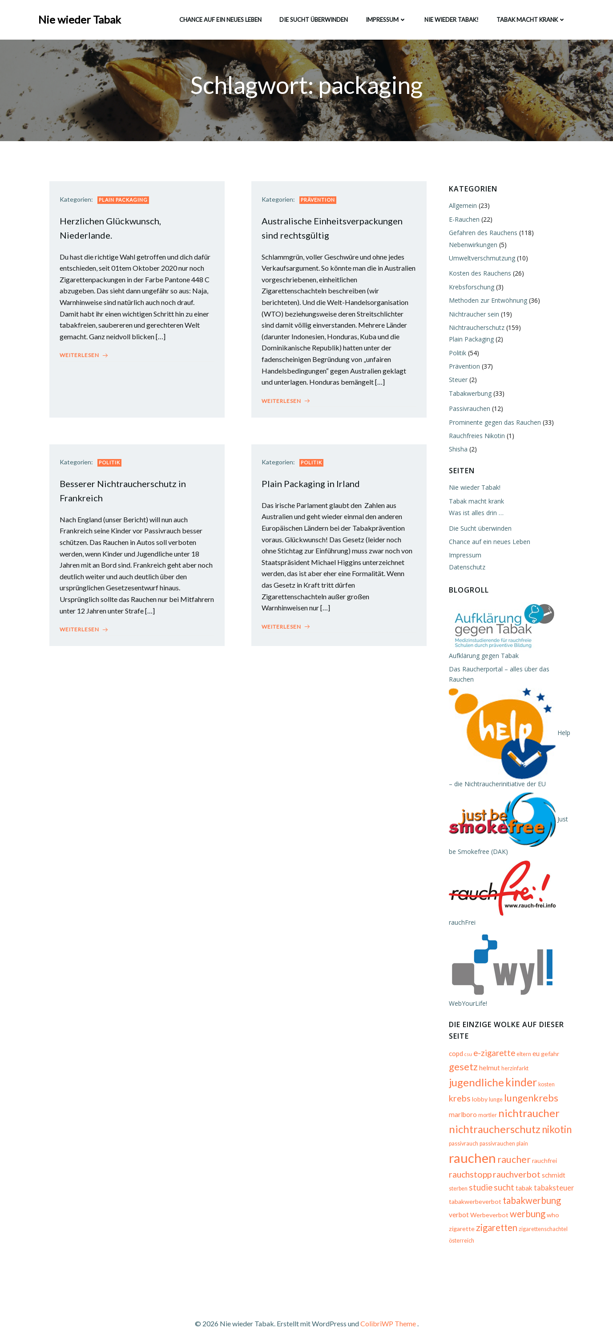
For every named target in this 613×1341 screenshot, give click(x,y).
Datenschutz (465, 568)
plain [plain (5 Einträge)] (520, 1141)
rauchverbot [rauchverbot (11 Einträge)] (471, 1168)
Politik (112, 470)
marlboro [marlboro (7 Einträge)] (549, 1090)
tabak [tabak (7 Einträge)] (477, 1182)
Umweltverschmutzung (480, 259)
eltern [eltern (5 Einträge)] (522, 1045)
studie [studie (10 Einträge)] (553, 1168)
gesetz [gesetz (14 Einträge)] (461, 1058)
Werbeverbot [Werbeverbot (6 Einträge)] (487, 1209)
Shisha (456, 450)
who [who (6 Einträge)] (551, 1209)
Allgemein (461, 207)
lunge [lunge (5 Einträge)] (471, 1090)
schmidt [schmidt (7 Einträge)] (508, 1169)
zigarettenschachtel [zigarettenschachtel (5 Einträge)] (541, 1222)
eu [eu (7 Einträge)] (534, 1044)
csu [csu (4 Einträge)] (466, 1045)
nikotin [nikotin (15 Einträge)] (555, 1120)
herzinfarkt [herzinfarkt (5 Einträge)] (513, 1059)
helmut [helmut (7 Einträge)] (487, 1059)
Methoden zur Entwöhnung (486, 301)
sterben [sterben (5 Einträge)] (530, 1169)
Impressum (385, 17)
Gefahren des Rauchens (481, 233)
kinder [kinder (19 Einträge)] (519, 1073)
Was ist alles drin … (474, 513)
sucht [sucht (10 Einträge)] (457, 1181)
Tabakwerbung (468, 394)
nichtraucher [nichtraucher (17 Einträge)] (497, 1103)
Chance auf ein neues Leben (219, 17)
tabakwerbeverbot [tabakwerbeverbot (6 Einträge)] (473, 1195)
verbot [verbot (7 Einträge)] (457, 1209)
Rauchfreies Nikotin (475, 436)
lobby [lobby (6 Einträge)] (455, 1090)
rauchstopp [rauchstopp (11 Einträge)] (529, 1155)
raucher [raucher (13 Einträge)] (463, 1154)
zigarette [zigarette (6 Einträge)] (460, 1222)
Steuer (456, 381)
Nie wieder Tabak (80, 17)
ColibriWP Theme (388, 1314)
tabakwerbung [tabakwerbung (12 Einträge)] (530, 1194)
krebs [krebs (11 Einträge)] (565, 1074)
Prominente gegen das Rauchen (493, 423)
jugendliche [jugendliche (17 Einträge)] (474, 1073)
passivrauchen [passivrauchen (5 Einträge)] (495, 1141)
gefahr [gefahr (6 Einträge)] (548, 1044)
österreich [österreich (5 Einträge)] (459, 1234)
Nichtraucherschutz (475, 328)
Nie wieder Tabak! (450, 17)
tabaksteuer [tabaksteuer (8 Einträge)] (507, 1181)
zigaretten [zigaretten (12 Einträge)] (495, 1221)
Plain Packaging (126, 204)
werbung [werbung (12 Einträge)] (526, 1208)
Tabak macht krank (530, 17)
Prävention (321, 204)
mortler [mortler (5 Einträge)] (456, 1106)
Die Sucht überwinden (312, 17)
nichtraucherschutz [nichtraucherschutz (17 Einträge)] (493, 1119)
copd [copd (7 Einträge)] (454, 1044)
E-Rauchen (462, 220)
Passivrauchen (467, 409)
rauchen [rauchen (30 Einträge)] (551, 1138)
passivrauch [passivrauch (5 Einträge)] (461, 1141)
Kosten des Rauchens (478, 274)
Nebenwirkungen (471, 245)
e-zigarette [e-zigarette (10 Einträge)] (492, 1044)
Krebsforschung (469, 288)
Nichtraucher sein (472, 315)
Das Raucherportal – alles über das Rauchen (510, 670)
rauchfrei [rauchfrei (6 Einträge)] (494, 1155)
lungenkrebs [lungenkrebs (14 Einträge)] (506, 1089)
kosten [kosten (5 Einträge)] (544, 1075)
